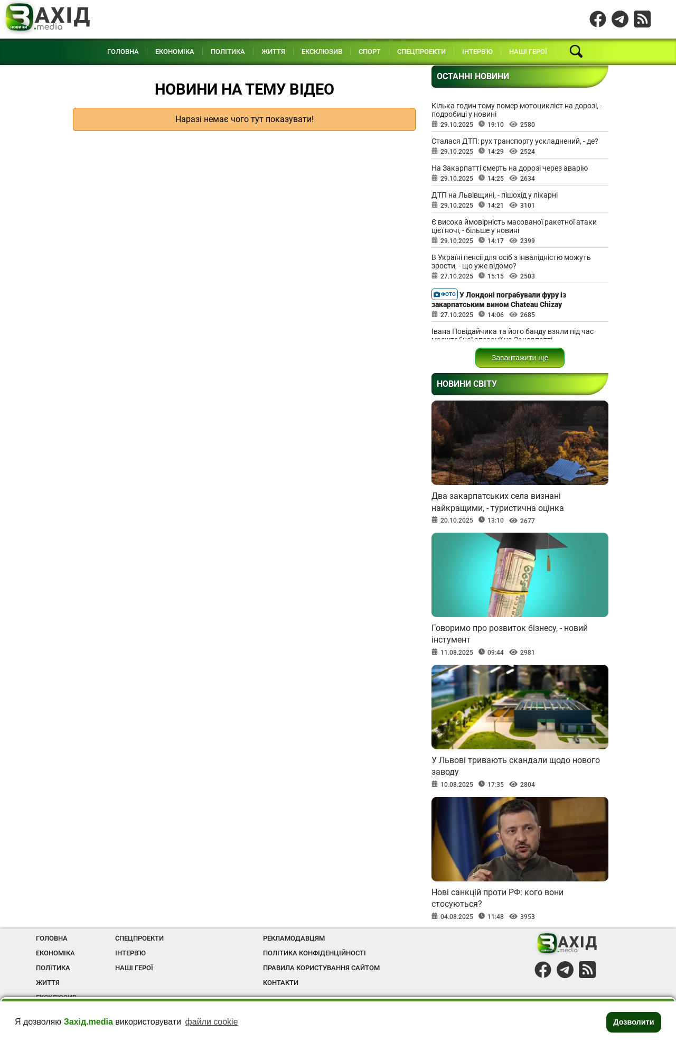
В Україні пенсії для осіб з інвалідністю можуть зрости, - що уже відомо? (511, 261)
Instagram (642, 16)
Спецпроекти (421, 51)
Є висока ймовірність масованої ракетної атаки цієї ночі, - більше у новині (514, 226)
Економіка (174, 51)
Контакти (280, 983)
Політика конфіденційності (314, 953)
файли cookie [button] (211, 1021)
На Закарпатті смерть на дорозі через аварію (509, 168)
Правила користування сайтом (321, 968)
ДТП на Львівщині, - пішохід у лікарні (494, 195)
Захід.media (88, 1021)
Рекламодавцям (294, 938)
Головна (123, 51)
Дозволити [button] (633, 1022)
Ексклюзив (322, 51)
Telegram (620, 16)
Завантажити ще (520, 358)
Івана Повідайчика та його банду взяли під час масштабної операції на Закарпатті (512, 335)
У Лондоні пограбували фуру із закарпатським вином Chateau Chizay (498, 299)
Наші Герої (528, 51)
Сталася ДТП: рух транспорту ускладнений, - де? (514, 141)
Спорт (370, 51)
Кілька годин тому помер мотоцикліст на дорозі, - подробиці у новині (516, 109)
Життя (273, 51)
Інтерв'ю (477, 51)
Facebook (597, 16)
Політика (228, 51)
